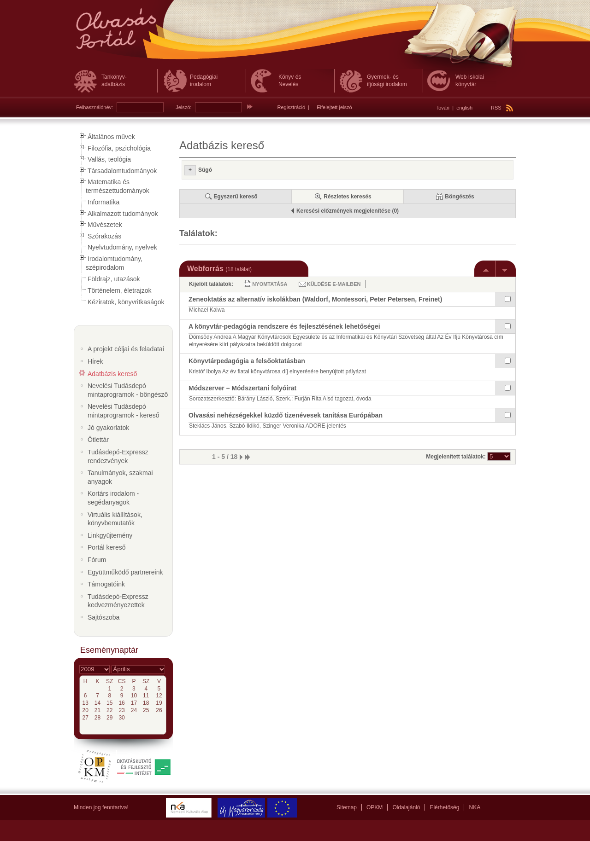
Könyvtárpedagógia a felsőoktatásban (247, 361)
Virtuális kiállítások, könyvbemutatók (115, 519)
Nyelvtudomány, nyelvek (122, 247)
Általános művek (111, 136)
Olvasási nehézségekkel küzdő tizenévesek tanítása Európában (286, 415)
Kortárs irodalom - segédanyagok (113, 498)
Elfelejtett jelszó (334, 107)
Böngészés (459, 196)
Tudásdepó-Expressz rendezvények (118, 456)
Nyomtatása (269, 284)
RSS (502, 107)
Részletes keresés (347, 196)
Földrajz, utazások (114, 279)
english (464, 107)
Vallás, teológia (109, 159)
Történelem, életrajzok (120, 290)
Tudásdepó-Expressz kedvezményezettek (118, 601)
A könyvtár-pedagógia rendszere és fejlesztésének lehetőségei (284, 326)
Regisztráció (291, 107)
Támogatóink (106, 584)
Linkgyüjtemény (110, 535)
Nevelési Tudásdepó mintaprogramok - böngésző (128, 390)
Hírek (95, 361)
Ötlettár (98, 439)
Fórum (97, 559)
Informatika (103, 202)
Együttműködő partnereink (125, 572)
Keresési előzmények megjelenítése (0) (347, 211)
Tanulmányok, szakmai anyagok (120, 477)
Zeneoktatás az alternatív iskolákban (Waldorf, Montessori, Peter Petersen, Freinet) (315, 299)
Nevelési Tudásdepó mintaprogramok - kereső (123, 411)
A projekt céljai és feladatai (126, 349)
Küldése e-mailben (334, 284)
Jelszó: (183, 107)
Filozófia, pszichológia (119, 148)
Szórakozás (104, 236)
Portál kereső (106, 547)
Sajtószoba (103, 617)
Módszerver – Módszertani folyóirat (242, 388)
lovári (443, 107)
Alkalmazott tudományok (123, 213)
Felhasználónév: (94, 107)
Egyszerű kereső (235, 196)
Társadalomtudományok (122, 170)
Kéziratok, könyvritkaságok (126, 302)
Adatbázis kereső (112, 373)
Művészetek (105, 224)
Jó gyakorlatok (108, 427)
